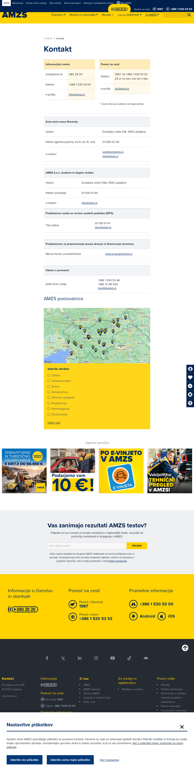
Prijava (137, 545)
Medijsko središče (132, 689)
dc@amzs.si (122, 89)
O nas (84, 678)
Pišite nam (89, 702)
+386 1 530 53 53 (64, 706)
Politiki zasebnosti (117, 561)
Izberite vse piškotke (25, 760)
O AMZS (49, 38)
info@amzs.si (77, 94)
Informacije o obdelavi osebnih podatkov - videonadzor (173, 697)
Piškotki (165, 685)
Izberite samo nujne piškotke (71, 760)
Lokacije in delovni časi (96, 697)
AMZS (86, 685)
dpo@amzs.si (103, 227)
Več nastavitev (110, 760)
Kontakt (8, 678)
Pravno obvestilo (170, 706)
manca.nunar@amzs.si (118, 254)
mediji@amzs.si (107, 288)
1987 (60, 699)
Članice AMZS (91, 693)
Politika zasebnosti (171, 689)
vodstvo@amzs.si (113, 152)
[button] (189, 14)
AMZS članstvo (92, 689)
